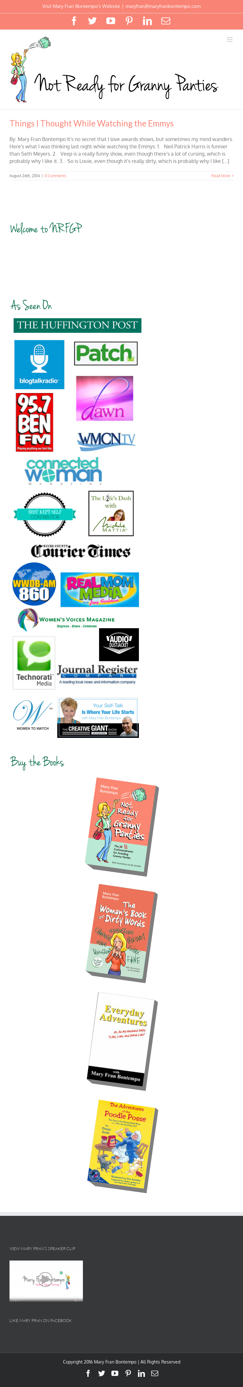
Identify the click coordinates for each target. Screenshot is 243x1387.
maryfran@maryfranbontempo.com (163, 6)
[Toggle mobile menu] (230, 39)
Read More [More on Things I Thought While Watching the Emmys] (220, 175)
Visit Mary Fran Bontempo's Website (81, 6)
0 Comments (55, 175)
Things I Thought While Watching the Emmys (91, 123)
